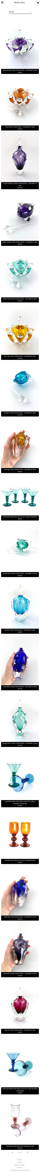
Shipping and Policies (19, 1165)
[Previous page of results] (12, 1152)
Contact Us (19, 1167)
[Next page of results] (28, 1152)
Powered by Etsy (26, 1170)
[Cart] (38, 3)
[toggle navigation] (2, 2)
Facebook (19, 1159)
